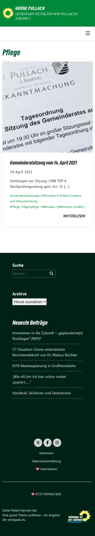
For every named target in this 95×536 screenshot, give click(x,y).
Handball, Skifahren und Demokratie (41, 393)
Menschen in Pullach (55, 196)
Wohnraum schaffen (71, 207)
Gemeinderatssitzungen (25, 196)
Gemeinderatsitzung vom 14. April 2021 (43, 163)
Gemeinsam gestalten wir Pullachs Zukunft (46, 16)
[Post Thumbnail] (47, 106)
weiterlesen (74, 216)
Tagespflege (31, 207)
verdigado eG (16, 520)
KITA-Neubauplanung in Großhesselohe (44, 365)
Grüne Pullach (30, 8)
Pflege (16, 207)
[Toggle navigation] (88, 33)
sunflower (34, 515)
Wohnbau (49, 207)
